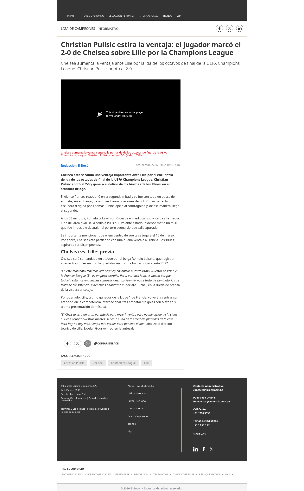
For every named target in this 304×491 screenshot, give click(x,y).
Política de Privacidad (98, 408)
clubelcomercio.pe (98, 474)
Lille (146, 363)
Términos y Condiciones (73, 408)
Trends (167, 15)
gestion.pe (122, 474)
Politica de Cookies (70, 411)
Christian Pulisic (74, 363)
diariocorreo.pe (183, 474)
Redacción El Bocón (76, 166)
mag (227, 474)
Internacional (148, 15)
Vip (179, 15)
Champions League (123, 363)
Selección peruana (138, 416)
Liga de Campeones (78, 28)
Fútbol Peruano (93, 15)
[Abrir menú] (67, 16)
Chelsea (98, 363)
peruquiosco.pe (209, 474)
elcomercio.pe (71, 474)
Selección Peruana (121, 15)
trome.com (160, 474)
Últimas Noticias (137, 393)
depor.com (141, 474)
